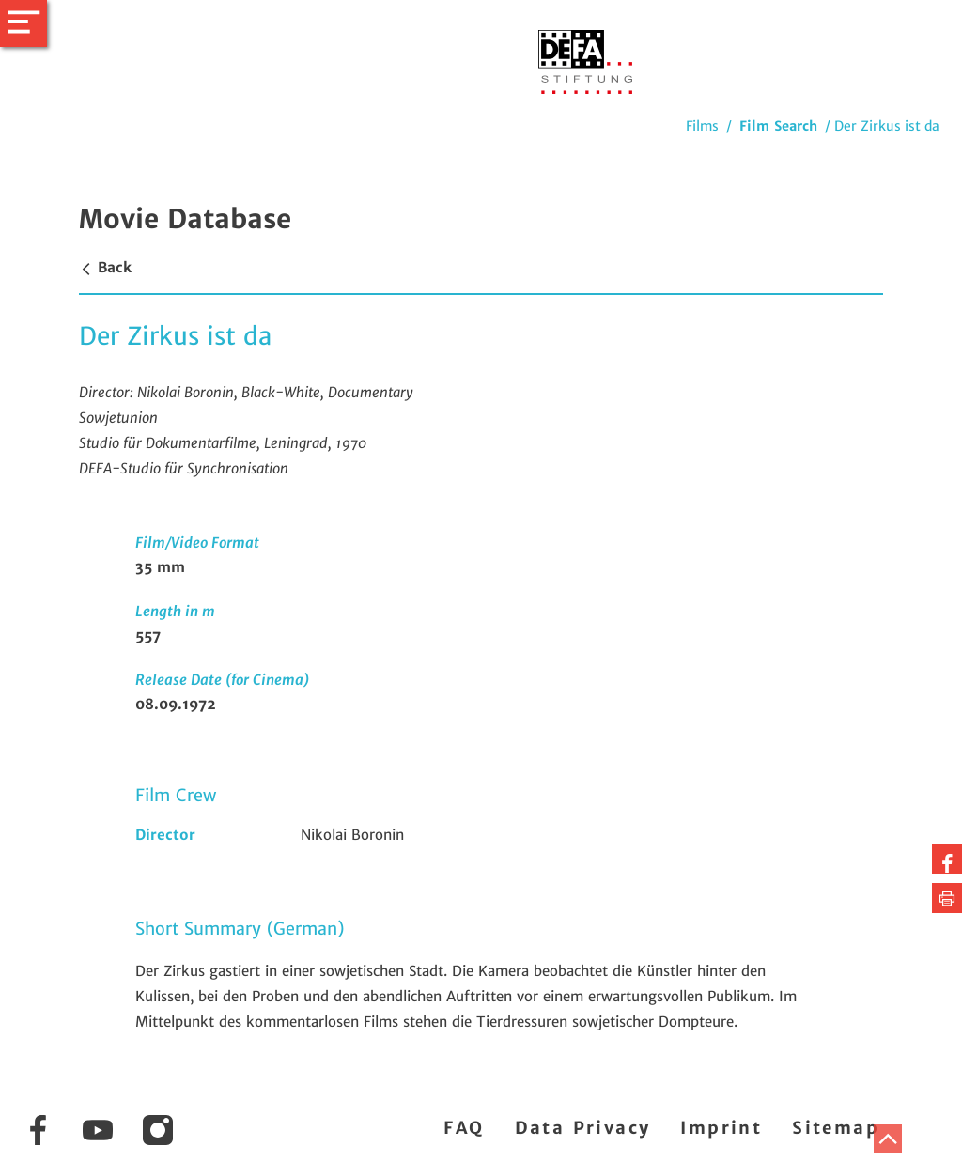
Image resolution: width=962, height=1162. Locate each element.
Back (105, 267)
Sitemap (835, 1128)
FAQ (463, 1128)
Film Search (778, 125)
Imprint (721, 1128)
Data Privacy (583, 1128)
